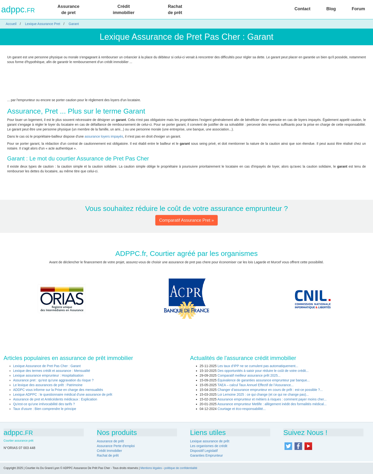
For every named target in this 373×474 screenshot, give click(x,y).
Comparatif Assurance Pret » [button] (186, 220)
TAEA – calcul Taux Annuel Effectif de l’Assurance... (255, 385)
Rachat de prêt (175, 9)
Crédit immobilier (123, 9)
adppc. (18, 9)
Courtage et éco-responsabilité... (242, 409)
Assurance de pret (68, 9)
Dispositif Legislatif (204, 451)
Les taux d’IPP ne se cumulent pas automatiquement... (258, 366)
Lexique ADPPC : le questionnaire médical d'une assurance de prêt (62, 394)
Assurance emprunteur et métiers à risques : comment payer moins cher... (272, 399)
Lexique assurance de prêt (209, 441)
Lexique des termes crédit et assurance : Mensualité (51, 371)
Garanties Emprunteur (206, 455)
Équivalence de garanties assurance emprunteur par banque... (264, 380)
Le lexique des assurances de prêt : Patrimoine (48, 385)
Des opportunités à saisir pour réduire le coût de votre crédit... (263, 371)
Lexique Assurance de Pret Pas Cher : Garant (47, 366)
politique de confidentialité (180, 468)
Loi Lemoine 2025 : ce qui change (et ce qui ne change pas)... (263, 394)
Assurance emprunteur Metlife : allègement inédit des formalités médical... (272, 404)
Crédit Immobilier (109, 451)
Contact (302, 8)
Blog (331, 8)
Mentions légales (151, 468)
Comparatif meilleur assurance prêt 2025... (249, 375)
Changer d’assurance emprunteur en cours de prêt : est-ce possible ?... (270, 390)
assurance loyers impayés (104, 136)
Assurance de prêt (110, 441)
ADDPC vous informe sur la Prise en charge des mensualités (58, 390)
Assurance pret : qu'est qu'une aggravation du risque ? (53, 380)
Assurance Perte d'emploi (116, 446)
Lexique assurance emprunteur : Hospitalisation (48, 375)
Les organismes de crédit (208, 446)
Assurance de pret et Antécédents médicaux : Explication (55, 399)
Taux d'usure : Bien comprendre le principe (44, 409)
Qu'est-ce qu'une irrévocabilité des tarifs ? (44, 404)
